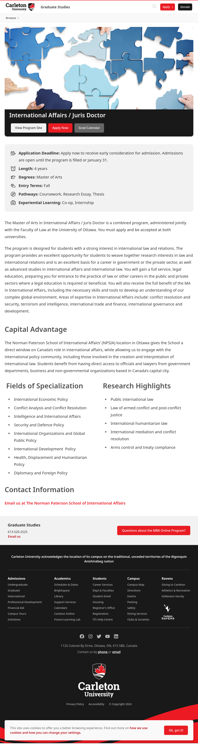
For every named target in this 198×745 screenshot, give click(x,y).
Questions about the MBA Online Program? (154, 532)
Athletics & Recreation (176, 592)
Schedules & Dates (66, 586)
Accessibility (96, 706)
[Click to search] (154, 6)
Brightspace (62, 592)
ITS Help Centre (103, 621)
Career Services (103, 586)
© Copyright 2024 (120, 706)
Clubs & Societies (138, 621)
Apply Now (60, 130)
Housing (98, 604)
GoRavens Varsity (173, 598)
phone (103, 653)
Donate (184, 7)
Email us (14, 538)
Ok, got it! (176, 730)
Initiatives (14, 621)
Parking (132, 604)
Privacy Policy (75, 706)
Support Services (65, 604)
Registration (101, 615)
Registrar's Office (104, 609)
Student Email (102, 598)
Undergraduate (18, 586)
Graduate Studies (55, 7)
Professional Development (25, 604)
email (116, 653)
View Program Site (28, 130)
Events (131, 598)
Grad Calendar (89, 130)
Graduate (14, 592)
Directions (133, 592)
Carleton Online (64, 615)
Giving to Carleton (173, 586)
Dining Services (137, 615)
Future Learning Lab (67, 621)
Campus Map (135, 586)
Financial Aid (16, 609)
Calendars (60, 609)
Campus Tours (17, 615)
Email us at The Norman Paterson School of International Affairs (65, 504)
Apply (166, 7)
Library (58, 598)
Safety (131, 609)
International (16, 598)
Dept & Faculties (103, 592)
